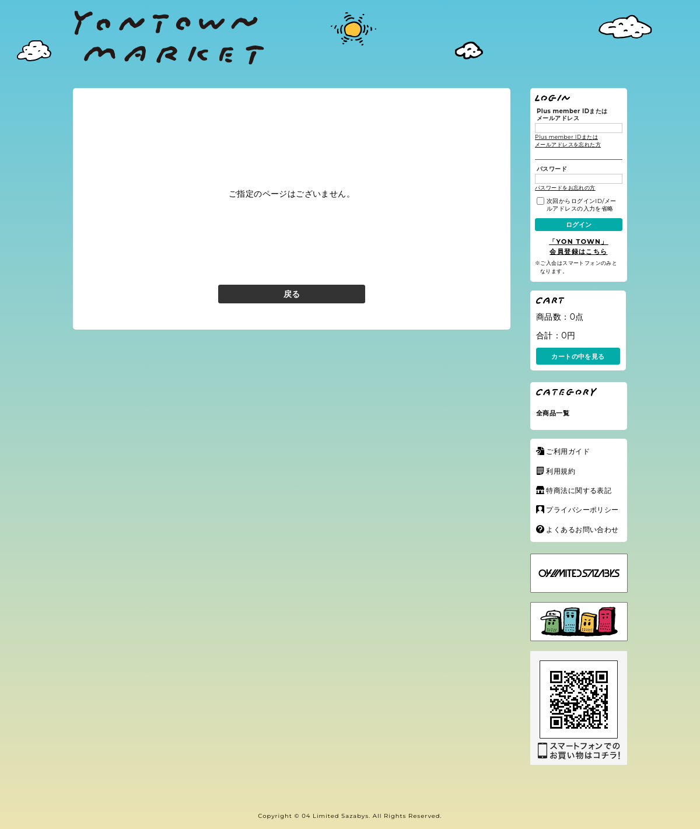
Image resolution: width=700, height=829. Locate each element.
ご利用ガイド (568, 451)
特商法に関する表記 (578, 490)
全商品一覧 (552, 413)
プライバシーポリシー (582, 509)
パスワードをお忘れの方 (565, 187)
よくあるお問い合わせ (582, 529)
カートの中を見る (577, 356)
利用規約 (560, 471)
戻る (292, 294)
